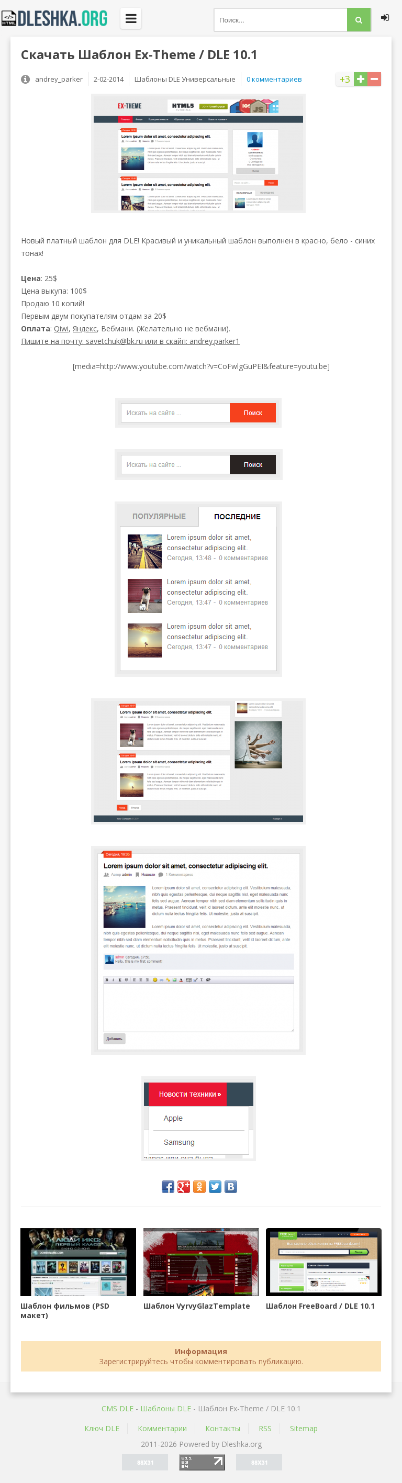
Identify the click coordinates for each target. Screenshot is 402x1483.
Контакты (222, 1428)
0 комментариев (274, 79)
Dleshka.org (60, 18)
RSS (265, 1428)
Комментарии (162, 1428)
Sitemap (304, 1428)
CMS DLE (117, 1408)
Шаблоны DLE (165, 1408)
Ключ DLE (101, 1428)
